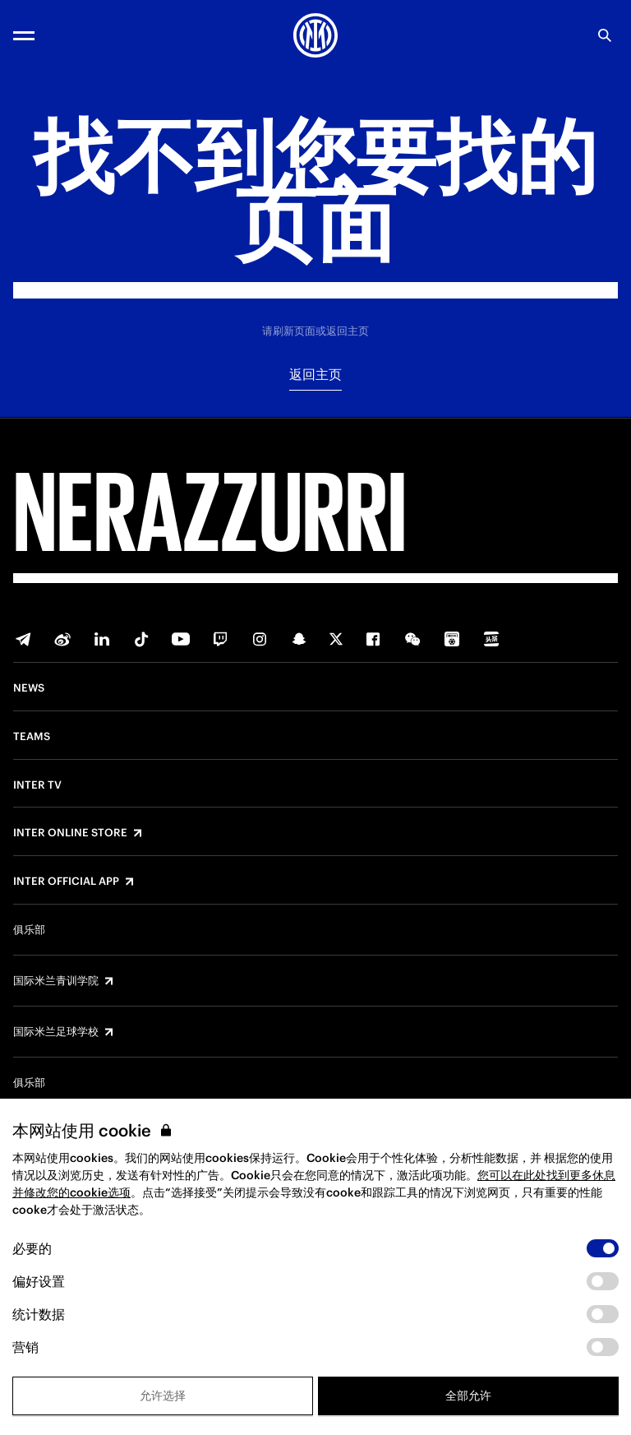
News (28, 688)
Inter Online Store (70, 833)
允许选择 (163, 1395)
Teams (31, 736)
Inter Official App (66, 881)
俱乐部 (29, 930)
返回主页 (315, 374)
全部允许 (468, 1395)
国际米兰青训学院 (56, 981)
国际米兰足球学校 (56, 1032)
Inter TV (37, 785)
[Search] (605, 35)
